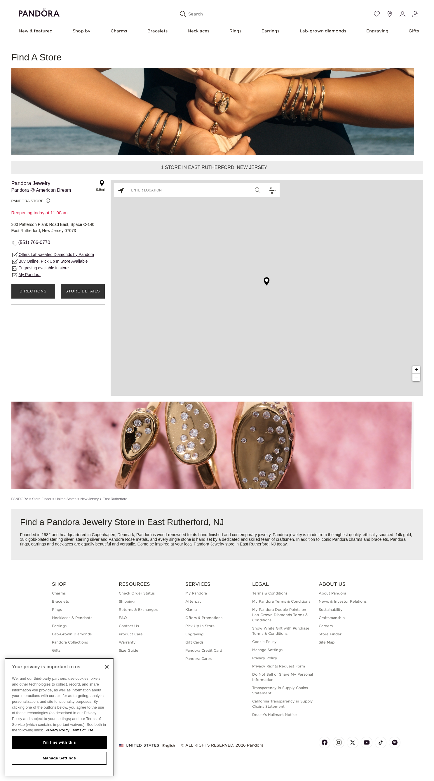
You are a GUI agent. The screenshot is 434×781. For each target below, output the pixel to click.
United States (65, 499)
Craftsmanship (332, 618)
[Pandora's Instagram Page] (338, 742)
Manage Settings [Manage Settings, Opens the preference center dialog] (59, 758)
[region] (59, 717)
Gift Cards (194, 642)
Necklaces (198, 31)
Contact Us (129, 626)
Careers (326, 626)
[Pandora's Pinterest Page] (394, 742)
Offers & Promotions (203, 618)
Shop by (81, 31)
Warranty (127, 642)
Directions (33, 291)
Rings (235, 31)
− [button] (416, 377)
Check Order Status (137, 593)
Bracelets (157, 31)
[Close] (106, 666)
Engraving (377, 31)
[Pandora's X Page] (352, 742)
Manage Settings (267, 650)
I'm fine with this (59, 742)
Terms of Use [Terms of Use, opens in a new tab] (82, 730)
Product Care (131, 634)
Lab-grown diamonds (323, 31)
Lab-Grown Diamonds (72, 634)
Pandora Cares (198, 658)
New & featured (36, 31)
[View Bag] (415, 14)
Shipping (127, 601)
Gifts (414, 31)
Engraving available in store (44, 268)
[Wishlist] (376, 14)
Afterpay (193, 601)
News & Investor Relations (343, 601)
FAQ (123, 618)
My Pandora (30, 274)
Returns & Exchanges (138, 609)
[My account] (402, 14)
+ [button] (416, 369)
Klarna (191, 609)
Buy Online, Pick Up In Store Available (53, 261)
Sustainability (331, 609)
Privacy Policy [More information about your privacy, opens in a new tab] (57, 730)
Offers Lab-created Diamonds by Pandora (56, 254)
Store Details (82, 291)
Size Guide (128, 650)
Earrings (270, 31)
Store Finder (41, 499)
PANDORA (19, 499)
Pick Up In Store (200, 626)
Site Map (326, 642)
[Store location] (389, 14)
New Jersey (89, 499)
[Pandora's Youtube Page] (366, 742)
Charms (119, 31)
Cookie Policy (264, 641)
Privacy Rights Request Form (278, 666)
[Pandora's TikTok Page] (380, 742)
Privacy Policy (264, 658)
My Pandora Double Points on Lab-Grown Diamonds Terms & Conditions (280, 614)
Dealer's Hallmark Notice (274, 714)
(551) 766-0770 (34, 242)
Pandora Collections (70, 642)
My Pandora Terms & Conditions (281, 601)
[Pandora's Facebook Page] (324, 742)
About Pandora (332, 593)
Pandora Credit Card (203, 650)
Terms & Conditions (269, 593)
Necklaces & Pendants (72, 618)
